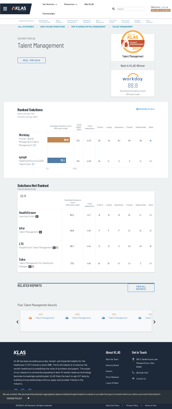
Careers (109, 371)
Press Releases (112, 377)
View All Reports (141, 287)
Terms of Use (150, 405)
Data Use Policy (112, 405)
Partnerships (49, 13)
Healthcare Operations (52, 26)
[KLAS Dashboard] (22, 8)
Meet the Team (112, 359)
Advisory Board (112, 365)
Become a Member (161, 10)
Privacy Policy (132, 405)
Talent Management (122, 26)
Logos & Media (112, 383)
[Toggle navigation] (5, 8)
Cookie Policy (14, 398)
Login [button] (163, 7)
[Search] (130, 9)
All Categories (26, 26)
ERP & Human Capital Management (88, 26)
